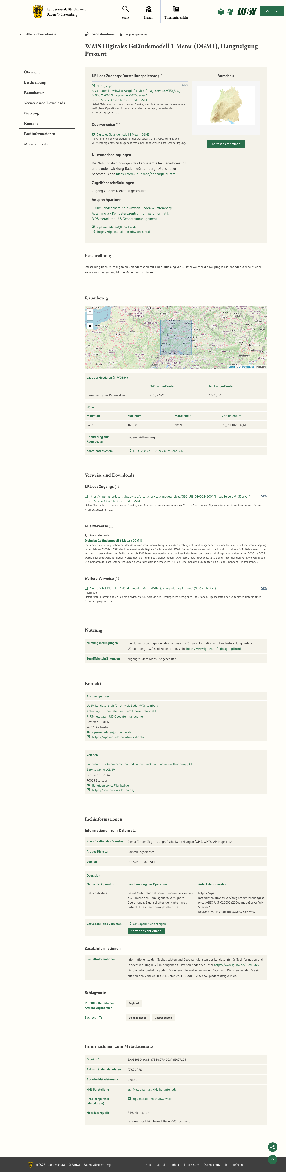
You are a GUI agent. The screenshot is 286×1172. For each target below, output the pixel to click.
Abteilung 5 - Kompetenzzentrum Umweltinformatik (130, 213)
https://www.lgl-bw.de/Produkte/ (236, 965)
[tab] (47, 72)
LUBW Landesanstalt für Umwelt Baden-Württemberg (132, 208)
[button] (90, 312)
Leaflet (231, 367)
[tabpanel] (47, 108)
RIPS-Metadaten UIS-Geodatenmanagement (124, 219)
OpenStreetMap (246, 367)
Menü (272, 11)
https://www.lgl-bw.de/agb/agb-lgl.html (146, 174)
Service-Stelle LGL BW (101, 769)
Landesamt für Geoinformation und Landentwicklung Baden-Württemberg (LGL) (140, 764)
